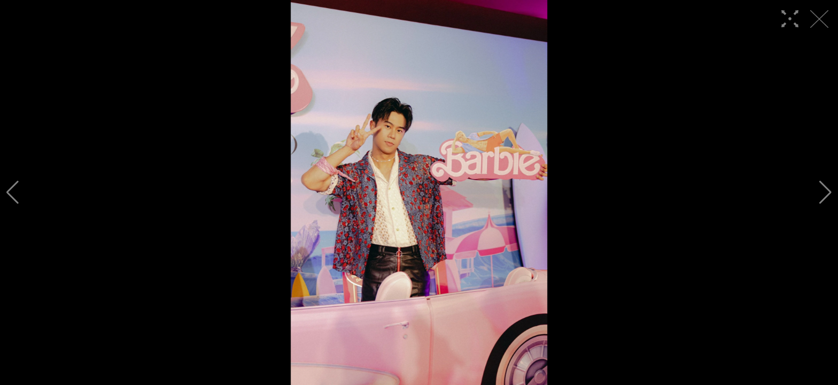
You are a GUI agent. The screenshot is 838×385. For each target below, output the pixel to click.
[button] (12, 192)
